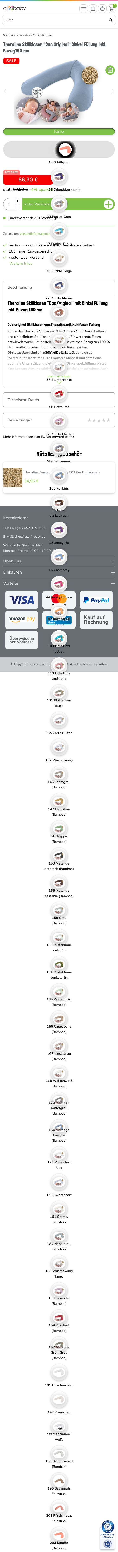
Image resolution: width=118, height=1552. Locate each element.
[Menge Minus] (17, 207)
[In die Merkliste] (110, 70)
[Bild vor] (113, 91)
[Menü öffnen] (83, 8)
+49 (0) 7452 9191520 (28, 528)
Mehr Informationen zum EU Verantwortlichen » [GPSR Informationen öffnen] (39, 437)
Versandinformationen (35, 234)
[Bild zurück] (5, 91)
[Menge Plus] (17, 201)
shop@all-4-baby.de (30, 536)
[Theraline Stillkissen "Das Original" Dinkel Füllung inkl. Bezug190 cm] (59, 91)
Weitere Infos (20, 263)
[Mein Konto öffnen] (102, 8)
